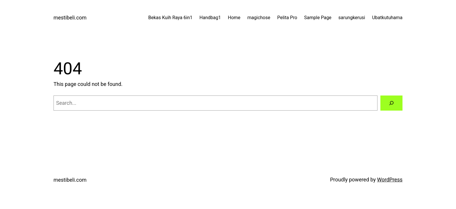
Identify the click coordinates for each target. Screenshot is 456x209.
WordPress (389, 179)
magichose (258, 17)
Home (234, 17)
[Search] (391, 103)
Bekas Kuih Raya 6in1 (170, 17)
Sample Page (318, 17)
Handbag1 (210, 17)
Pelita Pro (287, 17)
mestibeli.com (70, 18)
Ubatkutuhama (387, 17)
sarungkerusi (352, 17)
